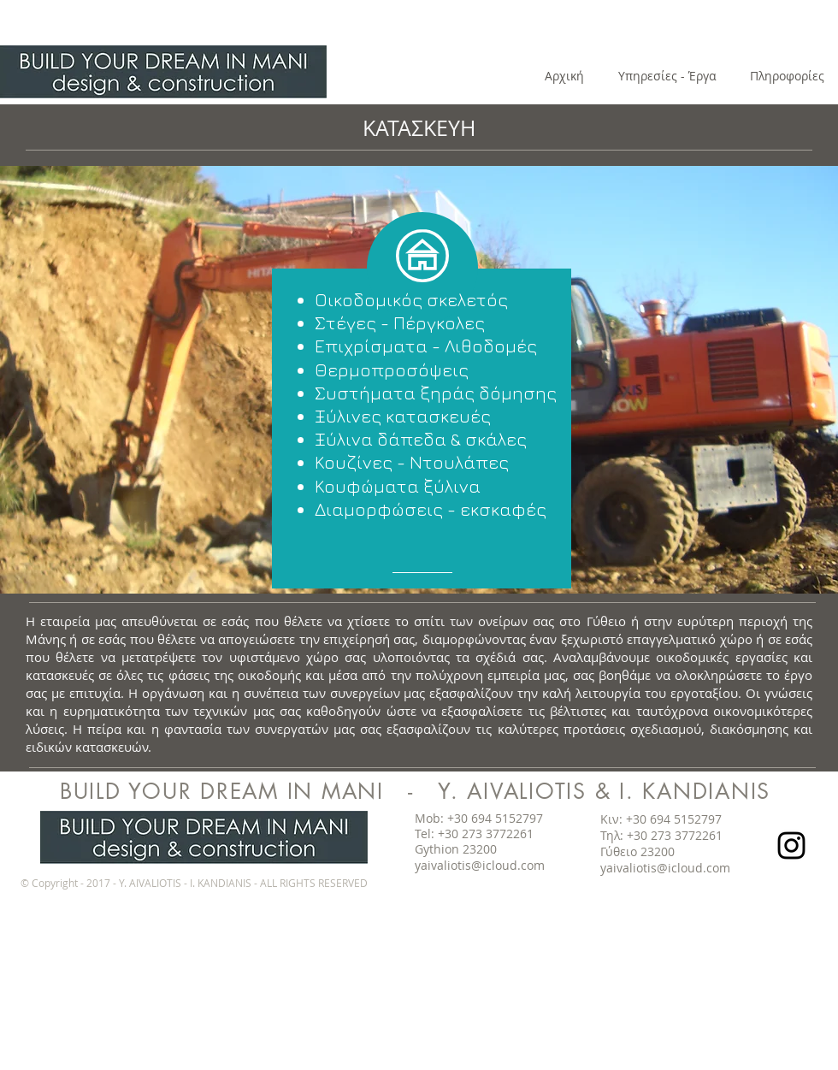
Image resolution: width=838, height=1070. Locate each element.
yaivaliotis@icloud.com (480, 865)
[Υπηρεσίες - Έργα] (667, 76)
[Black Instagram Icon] (791, 845)
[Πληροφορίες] (786, 76)
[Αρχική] (564, 76)
